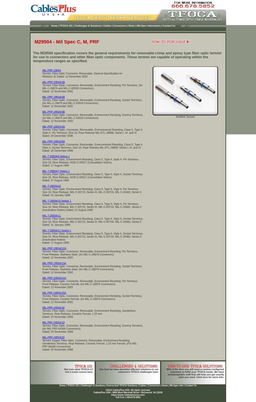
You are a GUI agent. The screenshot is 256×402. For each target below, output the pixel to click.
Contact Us (169, 25)
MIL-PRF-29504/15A (54, 292)
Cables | (108, 25)
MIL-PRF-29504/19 (53, 322)
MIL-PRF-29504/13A (54, 263)
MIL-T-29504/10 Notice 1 (56, 200)
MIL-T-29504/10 (51, 186)
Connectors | (120, 25)
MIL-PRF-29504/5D (53, 141)
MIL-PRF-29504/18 (53, 307)
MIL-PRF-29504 (51, 70)
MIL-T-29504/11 (51, 215)
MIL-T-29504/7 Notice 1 (56, 171)
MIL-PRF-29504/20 (53, 337)
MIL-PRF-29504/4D (53, 126)
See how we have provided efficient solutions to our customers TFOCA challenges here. (129, 370)
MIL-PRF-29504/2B (53, 97)
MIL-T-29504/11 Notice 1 (56, 230)
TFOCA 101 (73, 385)
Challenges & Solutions (93, 385)
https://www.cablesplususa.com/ (128, 395)
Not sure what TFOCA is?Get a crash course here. (78, 370)
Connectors (154, 385)
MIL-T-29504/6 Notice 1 (56, 156)
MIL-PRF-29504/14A (54, 278)
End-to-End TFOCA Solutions (122, 385)
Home (62, 385)
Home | (55, 25)
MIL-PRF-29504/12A (54, 248)
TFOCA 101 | (67, 25)
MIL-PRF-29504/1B (53, 82)
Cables (142, 385)
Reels (165, 385)
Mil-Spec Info (176, 385)
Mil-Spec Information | (149, 25)
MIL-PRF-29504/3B (53, 111)
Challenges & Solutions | (89, 25)
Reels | (133, 25)
